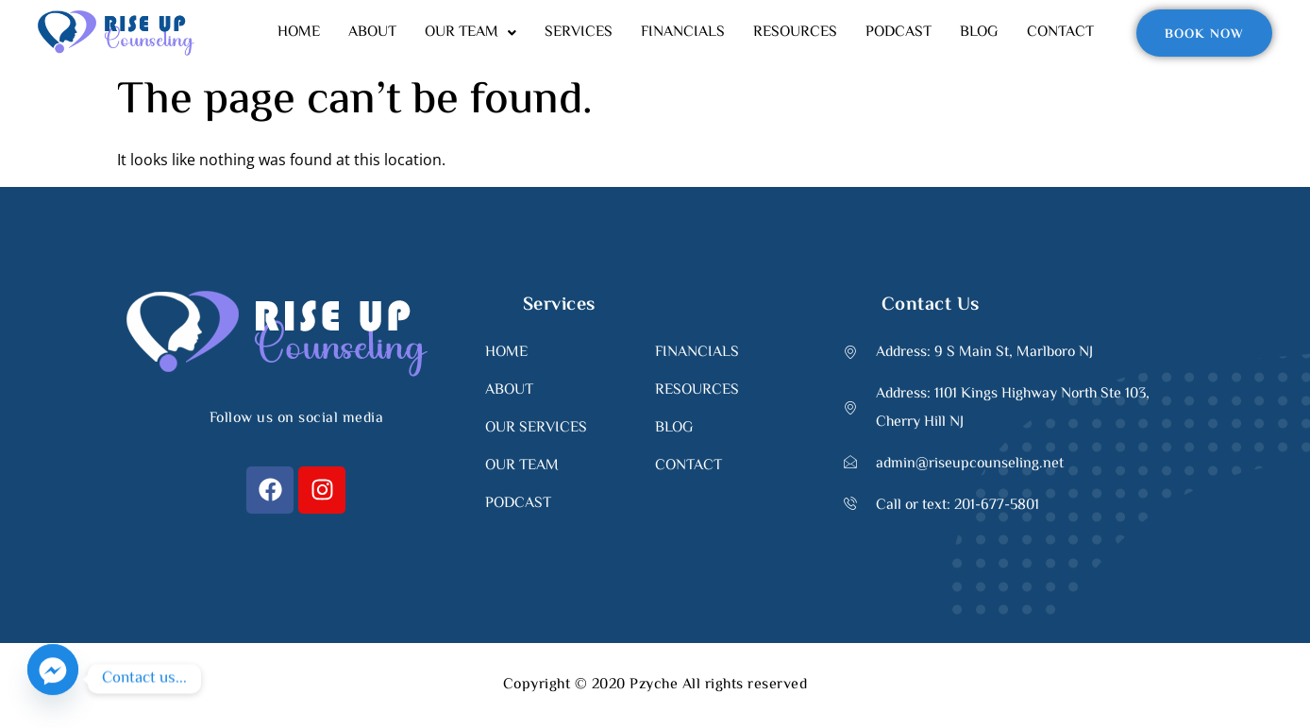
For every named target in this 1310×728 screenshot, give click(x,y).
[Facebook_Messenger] (52, 678)
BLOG (979, 32)
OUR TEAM (470, 32)
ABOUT (372, 32)
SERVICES (579, 32)
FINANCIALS (683, 32)
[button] (470, 33)
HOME (298, 32)
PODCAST (898, 32)
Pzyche (652, 685)
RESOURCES (795, 32)
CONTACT (1060, 32)
